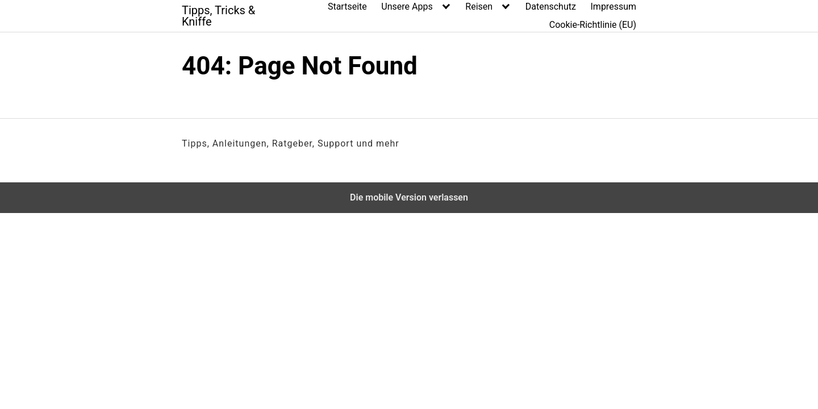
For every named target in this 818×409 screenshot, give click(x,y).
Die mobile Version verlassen (409, 197)
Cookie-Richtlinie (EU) (592, 24)
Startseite (347, 6)
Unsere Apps (406, 6)
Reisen (479, 6)
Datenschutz (550, 6)
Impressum (614, 6)
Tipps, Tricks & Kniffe (218, 16)
